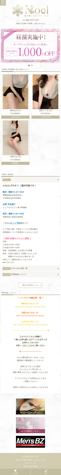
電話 (45, 471)
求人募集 (15, 471)
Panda (35, 466)
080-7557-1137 (30, 20)
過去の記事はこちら (31, 285)
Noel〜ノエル (34, 463)
